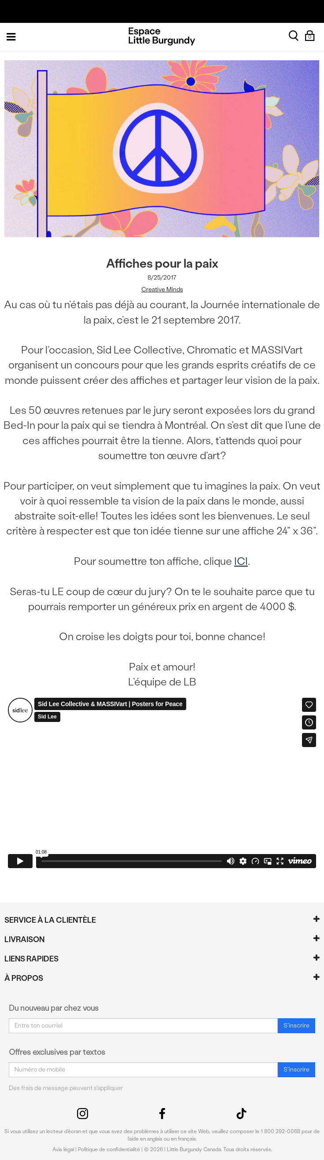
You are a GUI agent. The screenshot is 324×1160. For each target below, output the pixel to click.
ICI (241, 561)
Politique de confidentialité (109, 1149)
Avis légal (63, 1149)
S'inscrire (296, 1025)
